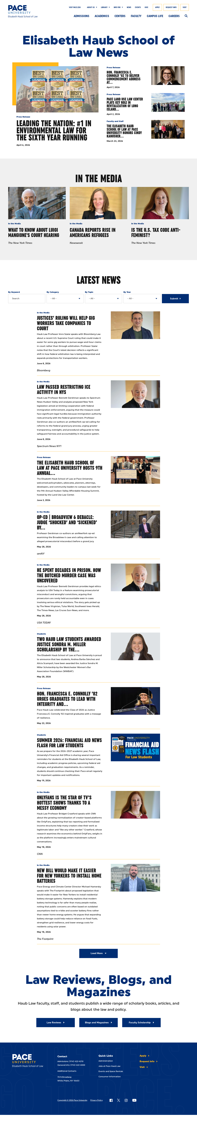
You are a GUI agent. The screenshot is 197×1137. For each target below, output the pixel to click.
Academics (102, 16)
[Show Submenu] (96, 7)
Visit (185, 7)
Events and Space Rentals (110, 1071)
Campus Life (155, 16)
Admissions (81, 16)
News (129, 7)
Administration (105, 1061)
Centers (120, 16)
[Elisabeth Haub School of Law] (26, 11)
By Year (127, 292)
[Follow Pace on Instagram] (126, 1100)
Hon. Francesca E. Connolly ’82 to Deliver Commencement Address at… (124, 77)
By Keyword (14, 292)
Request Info (171, 7)
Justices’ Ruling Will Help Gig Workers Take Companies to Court (66, 323)
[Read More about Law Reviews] (55, 1022)
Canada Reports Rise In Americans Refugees (92, 232)
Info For (117, 7)
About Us (91, 7)
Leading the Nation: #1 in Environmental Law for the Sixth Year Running (53, 130)
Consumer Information (109, 1076)
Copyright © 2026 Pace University (72, 1100)
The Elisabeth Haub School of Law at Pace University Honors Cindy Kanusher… (124, 131)
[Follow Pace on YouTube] (134, 1100)
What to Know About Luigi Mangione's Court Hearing (33, 232)
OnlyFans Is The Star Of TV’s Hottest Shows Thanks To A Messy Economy (64, 802)
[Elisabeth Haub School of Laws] (28, 1061)
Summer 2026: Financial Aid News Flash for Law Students (69, 743)
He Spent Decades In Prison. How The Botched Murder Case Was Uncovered (69, 575)
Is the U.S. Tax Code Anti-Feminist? (155, 232)
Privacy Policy (96, 1100)
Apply (157, 7)
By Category (53, 292)
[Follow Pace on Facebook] (111, 1100)
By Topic (89, 292)
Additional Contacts (66, 1071)
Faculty (136, 16)
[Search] (186, 16)
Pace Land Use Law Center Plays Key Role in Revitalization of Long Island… (125, 104)
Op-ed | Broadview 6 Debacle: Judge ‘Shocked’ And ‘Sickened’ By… (67, 522)
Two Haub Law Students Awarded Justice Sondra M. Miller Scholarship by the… (69, 644)
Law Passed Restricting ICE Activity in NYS (63, 389)
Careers (174, 16)
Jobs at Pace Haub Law (109, 1066)
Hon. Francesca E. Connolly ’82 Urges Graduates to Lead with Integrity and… (67, 698)
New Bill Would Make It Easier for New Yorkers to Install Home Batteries (69, 875)
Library (104, 7)
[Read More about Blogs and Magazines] (98, 1022)
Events (138, 7)
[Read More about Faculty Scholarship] (141, 1022)
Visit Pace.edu (75, 7)
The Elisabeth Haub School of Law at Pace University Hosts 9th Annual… (69, 467)
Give (146, 7)
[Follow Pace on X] (118, 1100)
